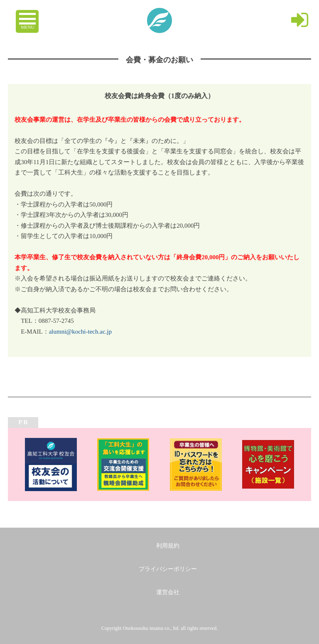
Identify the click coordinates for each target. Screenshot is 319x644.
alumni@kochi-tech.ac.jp (80, 331)
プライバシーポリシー (168, 569)
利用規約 (167, 546)
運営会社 (167, 592)
